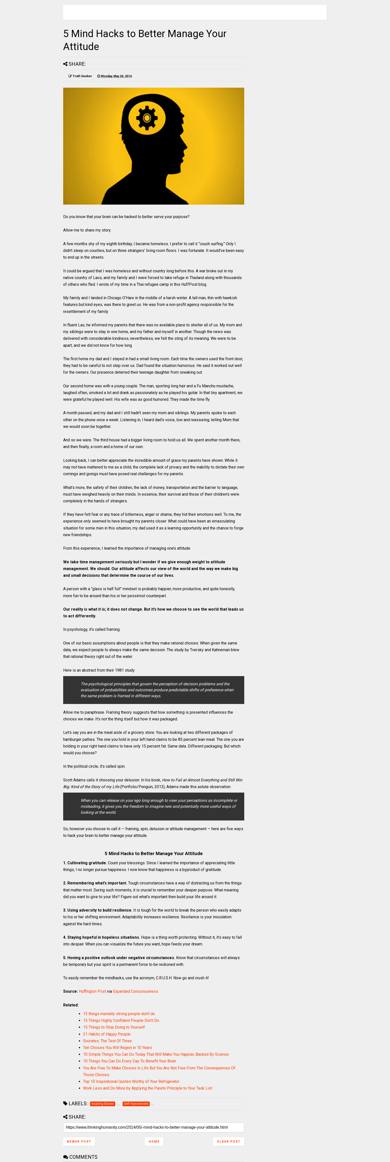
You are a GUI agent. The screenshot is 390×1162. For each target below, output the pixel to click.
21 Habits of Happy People (107, 1034)
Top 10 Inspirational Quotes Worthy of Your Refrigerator (131, 1081)
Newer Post (79, 1141)
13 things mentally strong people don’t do (119, 1013)
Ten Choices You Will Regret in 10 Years (117, 1047)
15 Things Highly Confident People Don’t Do (121, 1020)
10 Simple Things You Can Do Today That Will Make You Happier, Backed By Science (156, 1054)
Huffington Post (92, 991)
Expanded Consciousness (135, 991)
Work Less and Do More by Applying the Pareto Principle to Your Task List (147, 1088)
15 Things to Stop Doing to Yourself (114, 1027)
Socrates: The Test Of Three (107, 1041)
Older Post (229, 1141)
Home (154, 1141)
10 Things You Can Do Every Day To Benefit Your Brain (129, 1061)
